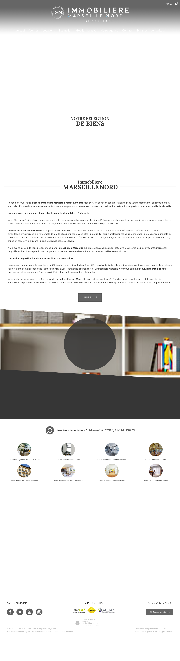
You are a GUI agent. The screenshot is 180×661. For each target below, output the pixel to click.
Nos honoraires (38, 631)
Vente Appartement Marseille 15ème (111, 460)
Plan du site (11, 631)
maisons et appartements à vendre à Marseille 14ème (115, 230)
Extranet (141, 30)
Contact (127, 30)
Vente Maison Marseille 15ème (68, 460)
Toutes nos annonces (64, 631)
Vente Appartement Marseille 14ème (68, 481)
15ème (147, 230)
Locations (49, 30)
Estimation (65, 30)
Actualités (157, 30)
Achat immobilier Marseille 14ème (24, 481)
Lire (90, 297)
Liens (47, 631)
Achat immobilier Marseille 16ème (111, 481)
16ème (157, 230)
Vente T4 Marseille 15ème (155, 460)
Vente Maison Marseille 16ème (156, 481)
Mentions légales (24, 631)
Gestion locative (86, 30)
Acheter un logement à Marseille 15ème (24, 460)
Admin (52, 631)
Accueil (20, 30)
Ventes (33, 30)
